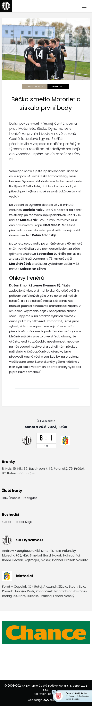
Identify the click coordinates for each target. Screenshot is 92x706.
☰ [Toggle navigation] (84, 6)
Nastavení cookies (46, 694)
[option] (46, 632)
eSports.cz (80, 686)
